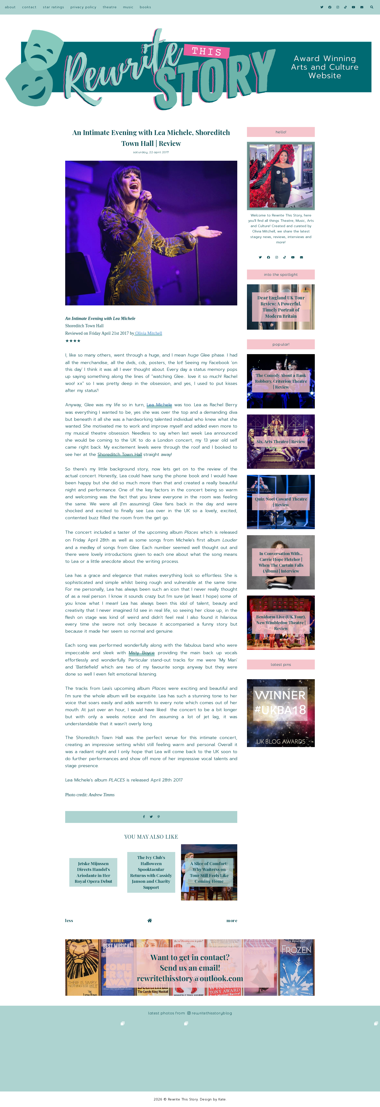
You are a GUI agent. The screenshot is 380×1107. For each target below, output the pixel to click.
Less (69, 920)
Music (128, 7)
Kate (222, 1099)
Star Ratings (53, 7)
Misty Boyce (142, 652)
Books (145, 7)
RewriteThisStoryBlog (209, 1013)
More (232, 920)
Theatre (110, 7)
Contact (29, 7)
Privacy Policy (83, 7)
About (10, 7)
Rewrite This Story (183, 1099)
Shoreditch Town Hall (120, 454)
